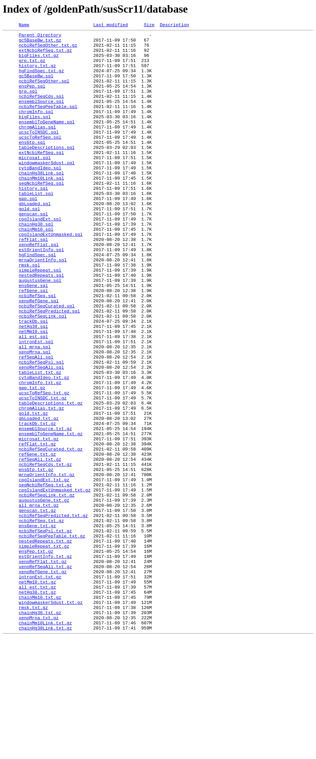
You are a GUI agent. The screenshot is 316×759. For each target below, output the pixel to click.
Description (174, 25)
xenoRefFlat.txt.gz (43, 669)
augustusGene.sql (40, 331)
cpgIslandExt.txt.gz (44, 570)
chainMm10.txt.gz (40, 712)
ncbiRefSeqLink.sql (43, 374)
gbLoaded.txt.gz (39, 497)
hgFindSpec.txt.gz (41, 80)
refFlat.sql (33, 282)
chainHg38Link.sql (41, 202)
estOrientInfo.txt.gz (45, 662)
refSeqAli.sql (36, 423)
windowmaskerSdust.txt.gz (51, 718)
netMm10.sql (33, 393)
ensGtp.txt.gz (36, 558)
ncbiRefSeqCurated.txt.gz (51, 534)
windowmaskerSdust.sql (47, 190)
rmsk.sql (29, 313)
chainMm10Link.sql (41, 209)
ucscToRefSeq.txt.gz (44, 466)
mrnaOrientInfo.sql (43, 307)
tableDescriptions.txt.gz (51, 478)
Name (24, 25)
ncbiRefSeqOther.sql (44, 92)
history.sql (33, 221)
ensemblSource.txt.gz (45, 509)
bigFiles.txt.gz (39, 61)
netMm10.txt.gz (37, 693)
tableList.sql (36, 227)
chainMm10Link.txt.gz (45, 742)
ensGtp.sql (32, 166)
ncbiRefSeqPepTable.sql (48, 123)
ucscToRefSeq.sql (40, 159)
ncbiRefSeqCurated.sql (47, 362)
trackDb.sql (33, 380)
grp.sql (28, 104)
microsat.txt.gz (39, 521)
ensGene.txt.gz (37, 626)
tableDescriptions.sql (47, 172)
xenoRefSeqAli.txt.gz (45, 675)
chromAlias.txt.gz (41, 485)
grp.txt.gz (32, 67)
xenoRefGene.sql (39, 356)
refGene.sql (33, 343)
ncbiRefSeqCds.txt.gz (45, 552)
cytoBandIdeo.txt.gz (44, 448)
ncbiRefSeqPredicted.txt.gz (53, 613)
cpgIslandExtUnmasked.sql (51, 276)
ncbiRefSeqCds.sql (41, 110)
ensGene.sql (33, 337)
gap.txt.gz (32, 460)
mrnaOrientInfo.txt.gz (47, 564)
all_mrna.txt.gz (39, 601)
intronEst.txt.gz (40, 687)
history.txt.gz (37, 74)
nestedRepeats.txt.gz (45, 644)
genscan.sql (33, 251)
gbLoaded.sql (35, 239)
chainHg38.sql (36, 264)
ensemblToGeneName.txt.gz (51, 515)
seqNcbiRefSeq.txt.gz (45, 577)
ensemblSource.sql (41, 116)
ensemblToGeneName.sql (47, 141)
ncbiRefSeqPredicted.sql (49, 368)
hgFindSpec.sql (37, 301)
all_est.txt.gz (37, 699)
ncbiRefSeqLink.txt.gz (47, 589)
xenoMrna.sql (35, 417)
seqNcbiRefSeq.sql (41, 215)
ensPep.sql (32, 98)
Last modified (110, 25)
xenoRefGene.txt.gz (43, 681)
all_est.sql (33, 399)
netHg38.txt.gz (37, 705)
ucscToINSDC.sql (39, 153)
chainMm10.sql (36, 270)
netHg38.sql (33, 386)
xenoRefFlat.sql (39, 288)
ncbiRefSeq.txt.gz (41, 620)
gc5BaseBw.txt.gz (40, 43)
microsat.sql (35, 184)
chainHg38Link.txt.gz (45, 748)
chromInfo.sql (36, 129)
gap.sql (28, 233)
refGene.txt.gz (37, 540)
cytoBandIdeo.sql (40, 196)
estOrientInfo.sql (41, 294)
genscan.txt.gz (37, 607)
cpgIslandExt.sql (40, 258)
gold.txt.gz (33, 491)
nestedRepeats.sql (41, 325)
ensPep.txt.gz (36, 656)
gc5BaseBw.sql (36, 86)
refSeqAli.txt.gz (40, 546)
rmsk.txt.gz (33, 724)
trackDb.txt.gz (37, 503)
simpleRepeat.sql (40, 319)
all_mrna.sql (35, 411)
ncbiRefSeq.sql (37, 350)
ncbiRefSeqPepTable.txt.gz (52, 638)
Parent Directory (40, 37)
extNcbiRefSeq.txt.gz (45, 55)
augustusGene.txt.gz (44, 595)
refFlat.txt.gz (37, 528)
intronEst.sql (36, 405)
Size (149, 25)
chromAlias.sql (37, 147)
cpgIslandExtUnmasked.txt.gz (55, 583)
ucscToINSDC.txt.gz (43, 472)
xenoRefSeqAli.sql (41, 435)
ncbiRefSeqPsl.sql (41, 429)
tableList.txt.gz (40, 442)
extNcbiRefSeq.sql (41, 178)
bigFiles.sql (35, 135)
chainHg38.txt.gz (40, 730)
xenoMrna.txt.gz (39, 736)
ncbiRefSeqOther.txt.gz (48, 49)
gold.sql (29, 245)
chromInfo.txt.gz (40, 454)
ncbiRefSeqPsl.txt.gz (45, 632)
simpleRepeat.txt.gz (44, 650)
